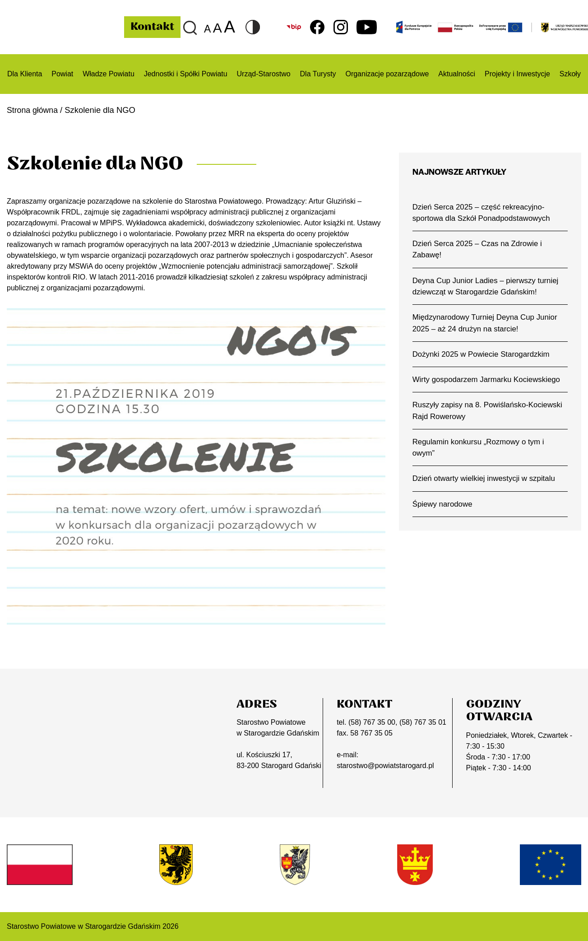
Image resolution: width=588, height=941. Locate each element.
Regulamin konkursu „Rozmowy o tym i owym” (479, 450)
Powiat (62, 74)
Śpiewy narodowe (443, 507)
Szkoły (570, 74)
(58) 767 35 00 (371, 722)
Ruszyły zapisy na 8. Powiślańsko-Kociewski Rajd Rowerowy (488, 413)
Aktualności (456, 74)
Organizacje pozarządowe (387, 74)
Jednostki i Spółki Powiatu (185, 74)
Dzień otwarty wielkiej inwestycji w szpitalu (485, 481)
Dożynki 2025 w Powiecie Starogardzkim (482, 355)
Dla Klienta (24, 74)
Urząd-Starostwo (264, 74)
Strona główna (33, 110)
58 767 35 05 (371, 733)
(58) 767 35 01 (422, 722)
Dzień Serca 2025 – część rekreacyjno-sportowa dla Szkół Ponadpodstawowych (482, 212)
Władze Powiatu (108, 74)
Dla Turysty (318, 74)
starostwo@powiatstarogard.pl (385, 765)
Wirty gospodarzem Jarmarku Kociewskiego (487, 381)
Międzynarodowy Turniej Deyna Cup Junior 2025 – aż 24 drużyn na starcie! (486, 324)
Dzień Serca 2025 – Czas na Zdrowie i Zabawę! (478, 249)
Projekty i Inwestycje (517, 74)
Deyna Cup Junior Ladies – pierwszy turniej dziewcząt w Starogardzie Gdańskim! (487, 287)
